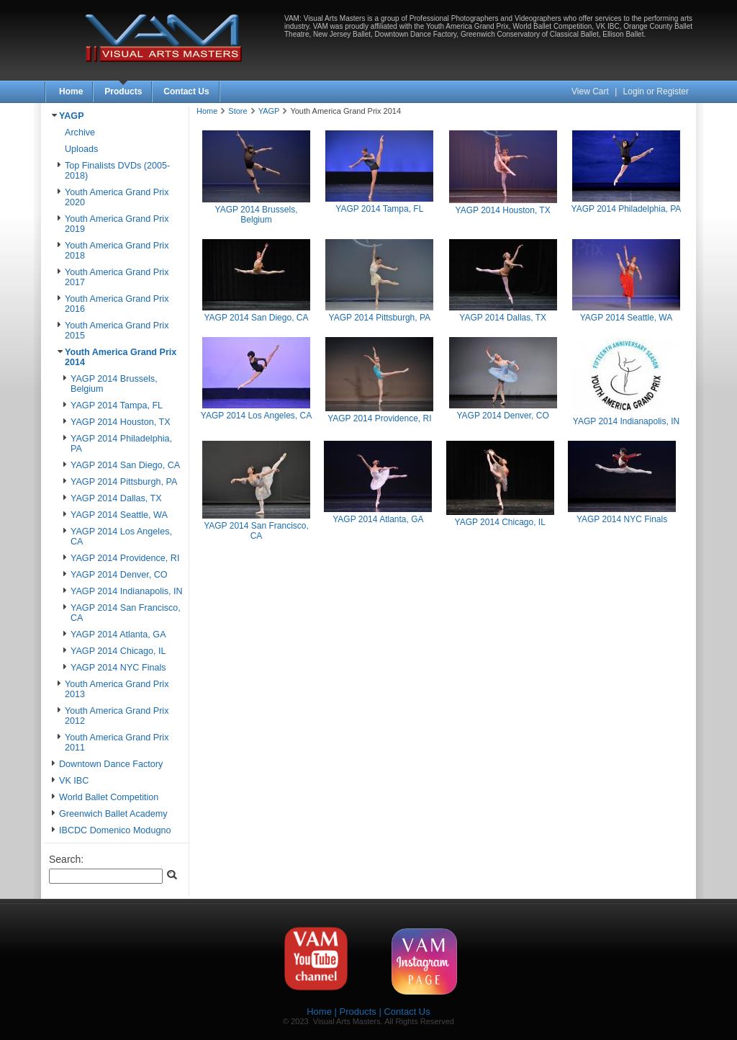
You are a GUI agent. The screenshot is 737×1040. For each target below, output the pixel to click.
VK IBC (74, 781)
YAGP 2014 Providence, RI (125, 558)
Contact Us (186, 91)
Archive (80, 132)
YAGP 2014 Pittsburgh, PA (124, 482)
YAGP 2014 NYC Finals (118, 668)
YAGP (71, 116)
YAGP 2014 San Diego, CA (125, 465)
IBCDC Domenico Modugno (115, 830)
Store (237, 111)
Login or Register (656, 91)
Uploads (81, 149)
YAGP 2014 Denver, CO (119, 575)
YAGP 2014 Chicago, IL (118, 651)
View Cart (591, 91)
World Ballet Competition (108, 797)
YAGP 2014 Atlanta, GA (118, 634)
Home (71, 91)
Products (123, 91)
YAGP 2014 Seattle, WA (119, 515)
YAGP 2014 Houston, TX (121, 422)
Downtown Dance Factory (111, 764)
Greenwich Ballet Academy (113, 814)
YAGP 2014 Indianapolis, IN (127, 591)
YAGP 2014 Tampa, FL (117, 405)
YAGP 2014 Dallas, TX (116, 498)
